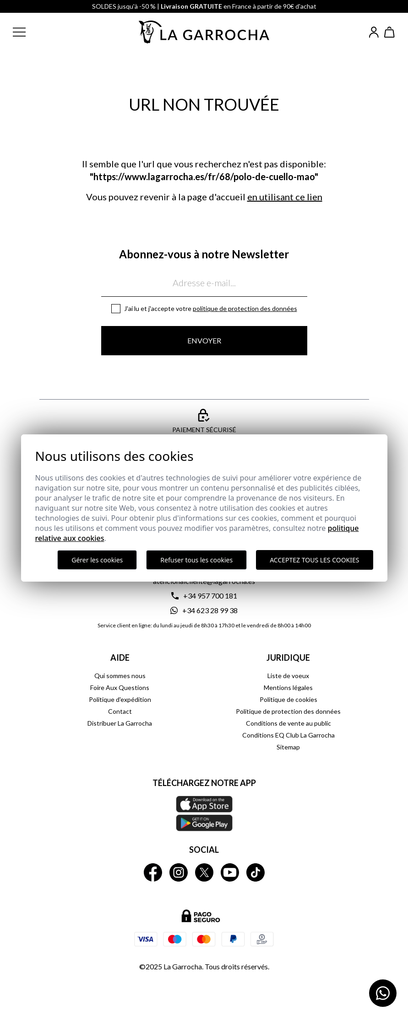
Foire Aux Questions (119, 687)
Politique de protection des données (245, 308)
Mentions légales (288, 687)
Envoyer (204, 340)
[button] (26, 32)
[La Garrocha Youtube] (230, 872)
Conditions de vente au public (288, 723)
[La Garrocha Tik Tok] (255, 872)
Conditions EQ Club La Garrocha (288, 735)
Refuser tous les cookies (196, 560)
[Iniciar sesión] (374, 32)
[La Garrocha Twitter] (204, 872)
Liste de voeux (288, 675)
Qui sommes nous (120, 675)
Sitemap (288, 747)
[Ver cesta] (389, 32)
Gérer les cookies (97, 560)
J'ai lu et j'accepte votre (210, 308)
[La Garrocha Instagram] (178, 872)
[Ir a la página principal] (204, 32)
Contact (120, 711)
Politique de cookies (288, 699)
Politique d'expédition (120, 699)
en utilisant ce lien (284, 196)
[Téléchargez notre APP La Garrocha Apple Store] (204, 813)
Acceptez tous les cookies (314, 560)
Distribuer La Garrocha (119, 723)
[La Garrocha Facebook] (153, 872)
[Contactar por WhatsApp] (383, 993)
